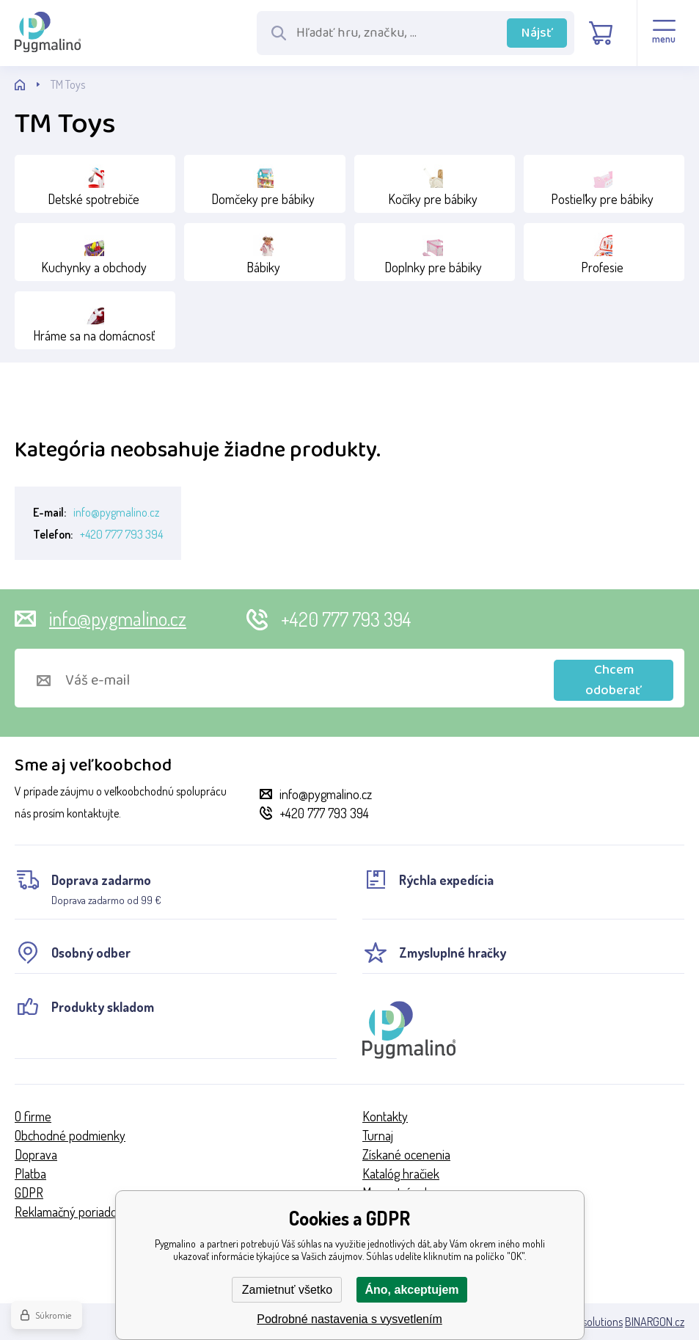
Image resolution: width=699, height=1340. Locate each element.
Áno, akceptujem (411, 1289)
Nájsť (537, 33)
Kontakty (385, 1116)
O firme (33, 1116)
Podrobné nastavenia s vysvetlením (349, 1319)
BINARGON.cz (654, 1321)
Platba (30, 1173)
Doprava (36, 1154)
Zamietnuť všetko (287, 1289)
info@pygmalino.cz (116, 512)
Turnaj (377, 1135)
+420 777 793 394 (121, 534)
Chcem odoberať (613, 680)
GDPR (29, 1192)
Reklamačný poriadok (69, 1212)
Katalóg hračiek (400, 1173)
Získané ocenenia (406, 1154)
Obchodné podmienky (70, 1135)
